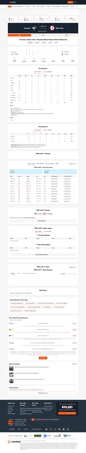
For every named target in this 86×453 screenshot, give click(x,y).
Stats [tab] (19, 35)
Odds (33, 6)
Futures (48, 6)
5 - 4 (29, 198)
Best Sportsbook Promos (16, 310)
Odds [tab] (66, 35)
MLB (10, 6)
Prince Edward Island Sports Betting (45, 303)
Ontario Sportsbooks (30, 303)
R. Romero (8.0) (54, 193)
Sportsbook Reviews (26, 408)
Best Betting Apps (37, 412)
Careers (10, 408)
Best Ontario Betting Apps (30, 310)
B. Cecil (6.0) (54, 188)
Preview (50, 42)
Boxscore (30, 42)
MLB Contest (65, 6)
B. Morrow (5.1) (54, 181)
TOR (19, 191)
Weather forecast (42, 31)
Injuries (56, 42)
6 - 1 (29, 188)
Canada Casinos (36, 410)
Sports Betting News (26, 410)
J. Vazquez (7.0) (67, 191)
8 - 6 (29, 181)
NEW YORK (47, 231)
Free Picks (27, 6)
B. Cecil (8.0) (54, 196)
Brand (9, 411)
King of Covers (48, 408)
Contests (48, 403)
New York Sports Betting (62, 303)
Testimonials (11, 413)
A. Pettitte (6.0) (67, 186)
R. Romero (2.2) (54, 186)
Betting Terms (72, 163)
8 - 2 (29, 178)
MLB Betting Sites (47, 307)
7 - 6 (29, 183)
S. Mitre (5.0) (66, 201)
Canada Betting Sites (38, 408)
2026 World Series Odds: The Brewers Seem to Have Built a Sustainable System (31, 367)
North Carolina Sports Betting (34, 307)
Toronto (27, 28)
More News (74, 363)
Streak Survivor (48, 406)
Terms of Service (36, 429)
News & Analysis (56, 6)
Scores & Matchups (18, 6)
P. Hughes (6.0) (67, 183)
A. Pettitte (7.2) (67, 193)
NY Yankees (49, 213)
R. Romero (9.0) (54, 178)
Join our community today (67, 413)
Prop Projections (41, 6)
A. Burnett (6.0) (67, 196)
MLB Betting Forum (43, 393)
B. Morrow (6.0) (54, 183)
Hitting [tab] (18, 273)
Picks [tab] (43, 35)
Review (74, 323)
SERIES (56, 163)
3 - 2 (29, 193)
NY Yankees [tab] (48, 72)
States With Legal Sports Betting (17, 307)
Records (44, 42)
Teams (72, 6)
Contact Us (11, 406)
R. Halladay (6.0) (54, 201)
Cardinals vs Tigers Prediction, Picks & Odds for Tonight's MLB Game (29, 379)
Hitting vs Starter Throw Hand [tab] (29, 273)
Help (19, 429)
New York (59, 28)
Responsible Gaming (26, 414)
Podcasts (22, 412)
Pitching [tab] (13, 273)
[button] (43, 220)
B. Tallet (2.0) (54, 198)
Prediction (37, 42)
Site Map (11, 429)
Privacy (26, 429)
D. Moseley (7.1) (67, 178)
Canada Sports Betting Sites (17, 303)
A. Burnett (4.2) (67, 181)
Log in (70, 2)
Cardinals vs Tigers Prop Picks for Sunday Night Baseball (26, 373)
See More (43, 358)
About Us (11, 403)
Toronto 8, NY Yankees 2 (29, 217)
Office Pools (47, 410)
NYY (19, 178)
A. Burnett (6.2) (67, 188)
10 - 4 (29, 201)
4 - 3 (29, 191)
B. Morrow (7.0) (54, 191)
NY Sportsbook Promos (59, 307)
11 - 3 (29, 186)
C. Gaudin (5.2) (67, 198)
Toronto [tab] (37, 72)
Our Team (10, 410)
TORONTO (38, 231)
